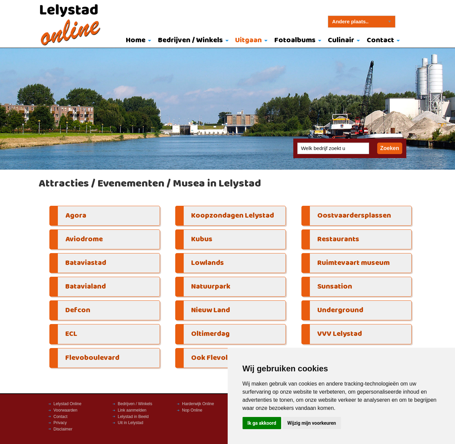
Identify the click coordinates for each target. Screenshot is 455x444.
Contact (380, 40)
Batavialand (85, 287)
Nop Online (192, 410)
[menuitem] (137, 40)
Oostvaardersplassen (354, 216)
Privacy (60, 422)
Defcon (77, 310)
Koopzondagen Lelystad (232, 216)
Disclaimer (62, 429)
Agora (75, 216)
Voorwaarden (65, 410)
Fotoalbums (295, 40)
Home (135, 40)
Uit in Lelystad (130, 422)
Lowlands (207, 263)
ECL (71, 334)
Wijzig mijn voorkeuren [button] (311, 423)
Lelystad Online (67, 403)
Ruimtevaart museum (353, 263)
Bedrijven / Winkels (190, 40)
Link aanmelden (132, 410)
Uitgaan (248, 40)
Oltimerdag (210, 334)
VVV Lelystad (339, 334)
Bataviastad (85, 263)
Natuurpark (210, 287)
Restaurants (338, 239)
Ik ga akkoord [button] (261, 423)
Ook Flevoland (216, 358)
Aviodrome (84, 239)
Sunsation (334, 287)
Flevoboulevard (92, 358)
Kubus (201, 239)
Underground (340, 310)
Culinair (341, 40)
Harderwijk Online (198, 403)
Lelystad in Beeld (133, 416)
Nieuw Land (210, 310)
